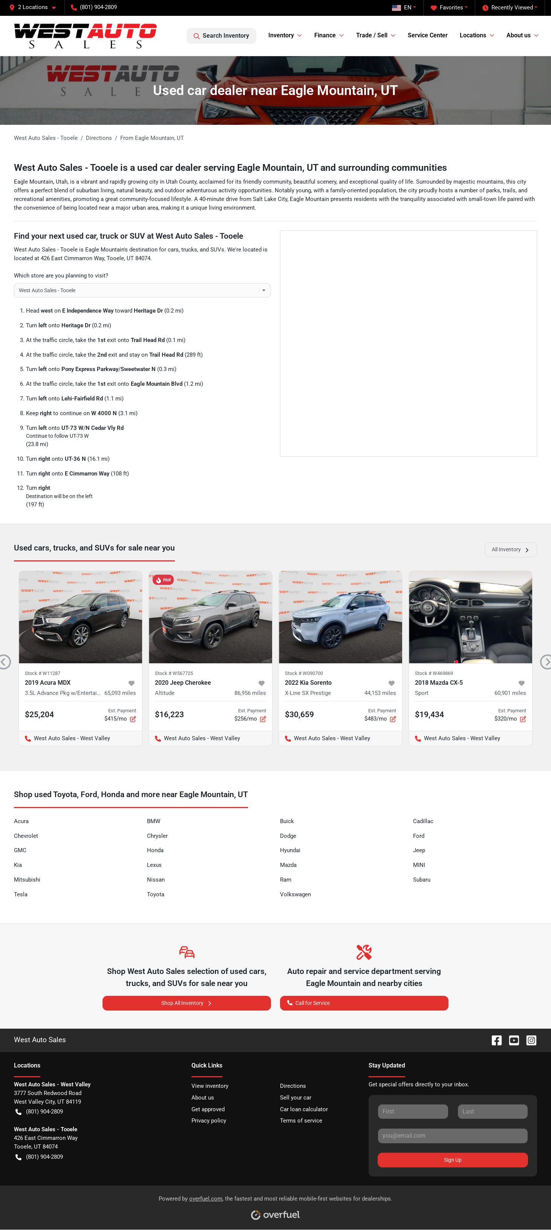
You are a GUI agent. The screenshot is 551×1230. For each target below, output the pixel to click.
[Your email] (453, 1135)
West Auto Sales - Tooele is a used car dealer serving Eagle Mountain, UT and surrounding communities (230, 167)
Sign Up (453, 1160)
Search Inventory (221, 35)
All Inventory (511, 550)
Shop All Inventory (187, 1003)
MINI (419, 865)
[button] (35, 7)
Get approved (208, 1109)
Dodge (288, 836)
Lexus (154, 865)
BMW (153, 821)
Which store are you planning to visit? (61, 275)
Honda (155, 850)
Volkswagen (295, 894)
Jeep (419, 850)
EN (402, 7)
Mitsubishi (27, 879)
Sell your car (295, 1097)
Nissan (156, 879)
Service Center (428, 35)
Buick (287, 821)
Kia (18, 865)
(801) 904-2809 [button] (94, 7)
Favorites (447, 7)
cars (173, 249)
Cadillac (423, 821)
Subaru (421, 879)
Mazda (288, 865)
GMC (20, 850)
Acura (21, 821)
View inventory (209, 1086)
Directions (293, 1086)
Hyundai (290, 850)
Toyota (155, 894)
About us (202, 1097)
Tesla (21, 894)
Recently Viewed (507, 7)
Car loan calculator (304, 1109)
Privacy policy (208, 1120)
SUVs (217, 249)
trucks (189, 249)
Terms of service (301, 1120)
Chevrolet (26, 836)
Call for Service (308, 1002)
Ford (418, 836)
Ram (285, 879)
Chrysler (157, 836)
